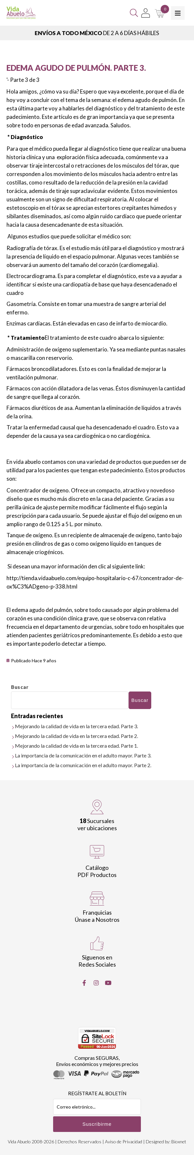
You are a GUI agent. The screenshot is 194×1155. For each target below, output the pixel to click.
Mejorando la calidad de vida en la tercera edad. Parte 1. (76, 745)
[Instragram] (96, 983)
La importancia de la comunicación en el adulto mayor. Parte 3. (83, 755)
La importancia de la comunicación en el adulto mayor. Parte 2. (83, 765)
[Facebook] (84, 983)
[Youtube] (108, 983)
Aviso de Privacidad (123, 1141)
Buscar (20, 687)
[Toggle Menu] (178, 13)
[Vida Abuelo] (21, 12)
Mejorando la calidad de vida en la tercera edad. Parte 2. (76, 736)
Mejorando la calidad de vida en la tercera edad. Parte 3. (76, 726)
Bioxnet (178, 1141)
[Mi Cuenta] (145, 13)
